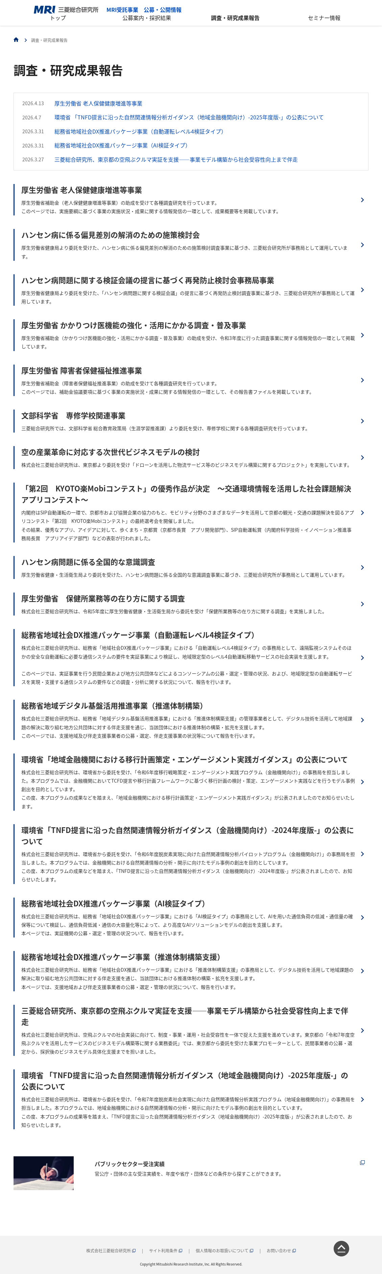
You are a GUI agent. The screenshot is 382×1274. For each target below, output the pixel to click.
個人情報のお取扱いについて (225, 1250)
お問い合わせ (281, 1250)
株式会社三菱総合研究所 (111, 1250)
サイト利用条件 (166, 1250)
